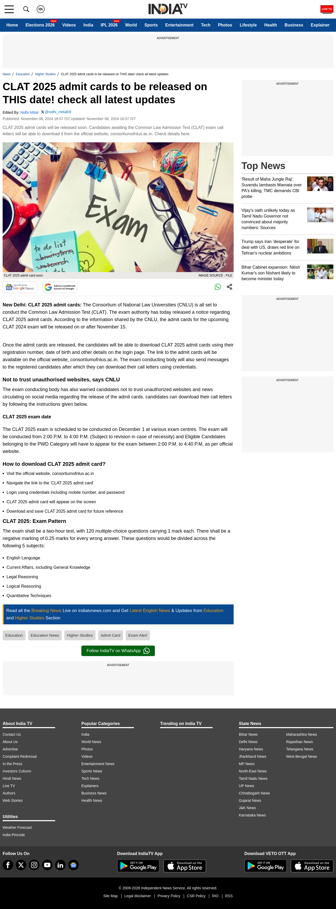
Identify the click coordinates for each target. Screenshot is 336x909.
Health (270, 25)
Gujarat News (250, 800)
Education (23, 74)
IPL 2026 (109, 25)
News (6, 74)
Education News (45, 635)
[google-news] (73, 865)
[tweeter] (21, 865)
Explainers (89, 786)
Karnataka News (252, 815)
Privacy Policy (169, 896)
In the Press (12, 764)
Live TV (9, 786)
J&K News (247, 808)
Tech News (90, 778)
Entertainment (179, 25)
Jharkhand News (252, 756)
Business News (94, 793)
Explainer (320, 25)
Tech (206, 25)
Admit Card (110, 635)
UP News (246, 786)
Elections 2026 (40, 25)
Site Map (110, 896)
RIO (215, 896)
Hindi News (12, 778)
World (131, 25)
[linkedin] (60, 865)
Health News (91, 800)
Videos (69, 25)
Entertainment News (97, 764)
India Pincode (14, 835)
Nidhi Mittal (29, 112)
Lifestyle (248, 25)
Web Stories (13, 800)
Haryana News (251, 749)
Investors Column (17, 771)
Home (12, 25)
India (88, 25)
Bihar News (248, 734)
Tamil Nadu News (253, 778)
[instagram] (34, 865)
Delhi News (248, 742)
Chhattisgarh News (254, 793)
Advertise (10, 749)
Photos (225, 25)
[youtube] (47, 865)
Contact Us (12, 734)
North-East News (253, 771)
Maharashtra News (301, 734)
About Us (10, 742)
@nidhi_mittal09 (58, 112)
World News (91, 742)
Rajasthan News (299, 742)
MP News (247, 764)
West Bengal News (301, 756)
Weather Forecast (17, 827)
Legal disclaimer (137, 896)
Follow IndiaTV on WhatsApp (118, 651)
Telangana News (299, 749)
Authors (9, 793)
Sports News (91, 771)
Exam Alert (138, 635)
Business (294, 25)
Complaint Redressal (20, 756)
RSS (229, 896)
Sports (151, 25)
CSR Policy (196, 896)
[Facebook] (8, 865)
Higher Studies (45, 74)
